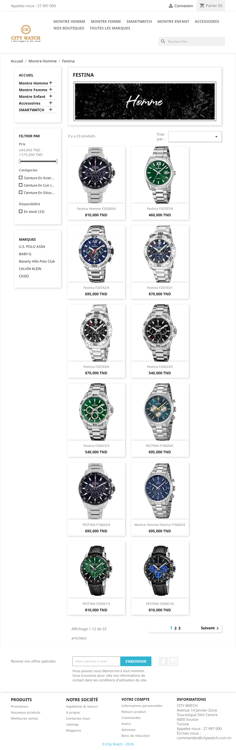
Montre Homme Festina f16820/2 (159, 524)
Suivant (210, 628)
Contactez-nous (78, 718)
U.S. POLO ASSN (32, 246)
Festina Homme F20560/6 (96, 208)
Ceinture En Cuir (39, 185)
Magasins (73, 730)
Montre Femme (106, 21)
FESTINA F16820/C (160, 445)
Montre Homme (69, 21)
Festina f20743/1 (160, 287)
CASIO (24, 276)
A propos (73, 712)
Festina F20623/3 (96, 445)
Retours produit (133, 711)
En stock (34, 211)
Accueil (26, 75)
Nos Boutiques (68, 28)
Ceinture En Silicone (39, 192)
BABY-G (25, 254)
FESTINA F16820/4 (96, 524)
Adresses (128, 729)
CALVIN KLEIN (30, 268)
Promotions (19, 706)
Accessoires (207, 21)
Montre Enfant (173, 21)
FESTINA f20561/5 (96, 603)
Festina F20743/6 (96, 366)
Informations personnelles (141, 705)
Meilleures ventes (24, 718)
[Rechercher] (192, 41)
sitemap (72, 724)
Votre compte (135, 699)
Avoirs (126, 723)
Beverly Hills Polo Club (37, 261)
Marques (27, 239)
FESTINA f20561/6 (160, 603)
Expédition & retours (82, 706)
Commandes (131, 717)
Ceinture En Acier (39, 178)
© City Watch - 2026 (118, 744)
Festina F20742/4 (96, 287)
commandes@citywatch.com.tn (204, 737)
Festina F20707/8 (160, 208)
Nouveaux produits (25, 712)
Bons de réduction (135, 735)
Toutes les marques (110, 28)
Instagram (173, 661)
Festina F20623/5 (160, 366)
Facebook (163, 661)
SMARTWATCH (139, 21)
